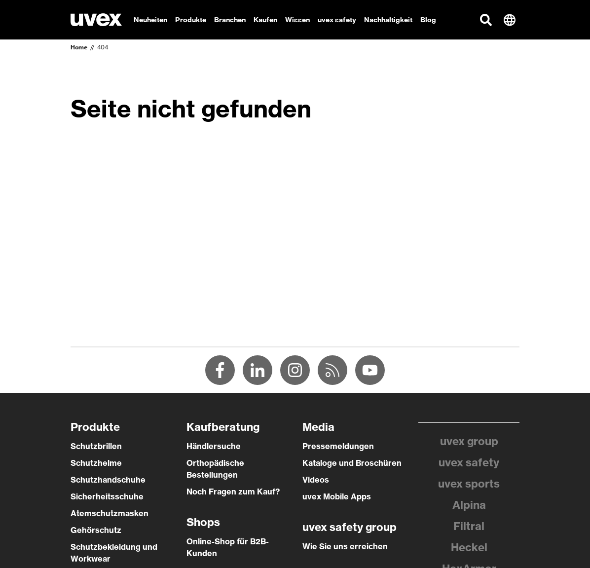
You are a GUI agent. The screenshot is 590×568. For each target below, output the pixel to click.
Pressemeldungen (338, 446)
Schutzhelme (96, 463)
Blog (428, 19)
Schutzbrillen (96, 446)
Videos (315, 480)
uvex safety (469, 462)
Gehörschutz (96, 530)
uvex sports (469, 484)
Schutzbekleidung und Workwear (114, 553)
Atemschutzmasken (109, 513)
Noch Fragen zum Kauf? (233, 491)
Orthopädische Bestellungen (215, 469)
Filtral (468, 526)
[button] (486, 20)
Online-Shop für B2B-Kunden (227, 547)
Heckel (469, 547)
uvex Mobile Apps (336, 496)
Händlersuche (213, 446)
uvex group (469, 441)
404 (102, 47)
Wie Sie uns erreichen (345, 546)
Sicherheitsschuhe (107, 496)
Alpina (469, 505)
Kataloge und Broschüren (352, 463)
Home (79, 47)
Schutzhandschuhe (108, 480)
